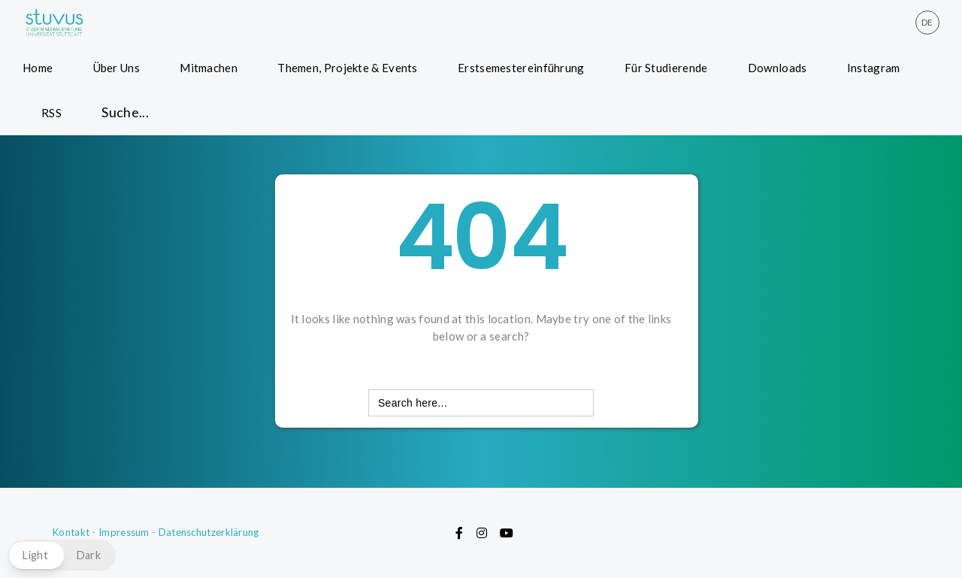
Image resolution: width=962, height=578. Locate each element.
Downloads (777, 67)
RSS (51, 113)
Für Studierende (666, 67)
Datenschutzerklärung (209, 532)
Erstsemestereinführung (521, 67)
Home (38, 67)
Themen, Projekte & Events (347, 67)
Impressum (124, 532)
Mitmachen (208, 67)
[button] (62, 555)
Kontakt (71, 532)
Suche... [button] (125, 112)
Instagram (873, 67)
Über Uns (116, 67)
